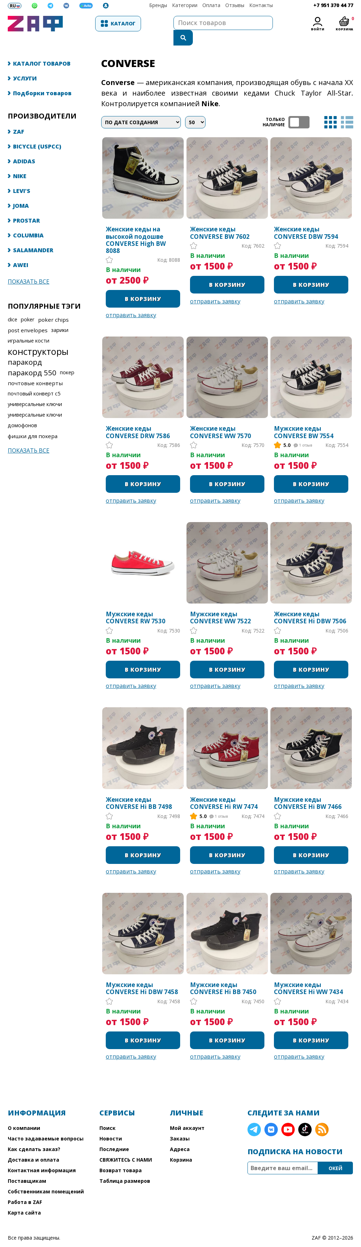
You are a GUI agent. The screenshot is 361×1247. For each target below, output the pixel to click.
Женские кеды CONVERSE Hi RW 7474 (224, 789)
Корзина (181, 1145)
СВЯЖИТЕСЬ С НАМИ (125, 1145)
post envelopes (28, 316)
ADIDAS (24, 147)
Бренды (158, 5)
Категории (184, 5)
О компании (24, 1113)
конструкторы (38, 337)
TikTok (305, 1115)
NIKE (19, 162)
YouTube (288, 1115)
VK (271, 1115)
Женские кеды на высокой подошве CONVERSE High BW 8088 (136, 226)
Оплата (211, 5)
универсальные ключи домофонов (35, 405)
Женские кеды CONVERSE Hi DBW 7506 (310, 604)
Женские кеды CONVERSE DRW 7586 (138, 418)
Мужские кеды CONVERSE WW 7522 (220, 604)
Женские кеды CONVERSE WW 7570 (220, 418)
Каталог (103, 23)
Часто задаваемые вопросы (46, 1124)
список (347, 108)
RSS (322, 1115)
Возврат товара (120, 1156)
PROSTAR (26, 206)
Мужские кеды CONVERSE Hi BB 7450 (223, 974)
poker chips (53, 305)
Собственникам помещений (46, 1177)
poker (28, 305)
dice (12, 305)
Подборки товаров (42, 79)
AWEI (20, 251)
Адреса (180, 1135)
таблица (330, 108)
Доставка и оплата (33, 1145)
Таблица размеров (124, 1166)
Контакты (261, 5)
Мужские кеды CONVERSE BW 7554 (304, 418)
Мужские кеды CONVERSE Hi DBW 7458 (142, 974)
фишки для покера (32, 421)
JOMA (21, 191)
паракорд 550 (32, 358)
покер (67, 358)
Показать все (28, 267)
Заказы (180, 1124)
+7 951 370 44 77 (333, 5)
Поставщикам (27, 1166)
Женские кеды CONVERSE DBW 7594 (306, 219)
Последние (114, 1135)
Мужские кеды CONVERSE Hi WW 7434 (308, 974)
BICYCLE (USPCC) (37, 132)
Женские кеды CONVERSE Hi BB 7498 (139, 789)
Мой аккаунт (187, 1113)
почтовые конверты (35, 369)
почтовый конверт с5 (34, 379)
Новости (110, 1124)
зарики (59, 316)
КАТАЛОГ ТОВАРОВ (42, 49)
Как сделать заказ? (34, 1135)
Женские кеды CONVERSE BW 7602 (220, 219)
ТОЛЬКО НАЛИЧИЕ (299, 108)
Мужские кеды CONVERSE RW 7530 (135, 604)
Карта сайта (24, 1198)
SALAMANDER (33, 236)
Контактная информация (42, 1156)
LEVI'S (21, 177)
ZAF (18, 117)
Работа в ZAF (25, 1188)
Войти (317, 29)
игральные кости (28, 326)
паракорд (25, 348)
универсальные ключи (35, 390)
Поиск (107, 1113)
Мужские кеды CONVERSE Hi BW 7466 (308, 789)
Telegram (254, 1115)
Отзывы (234, 5)
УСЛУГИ (25, 64)
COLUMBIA (28, 221)
